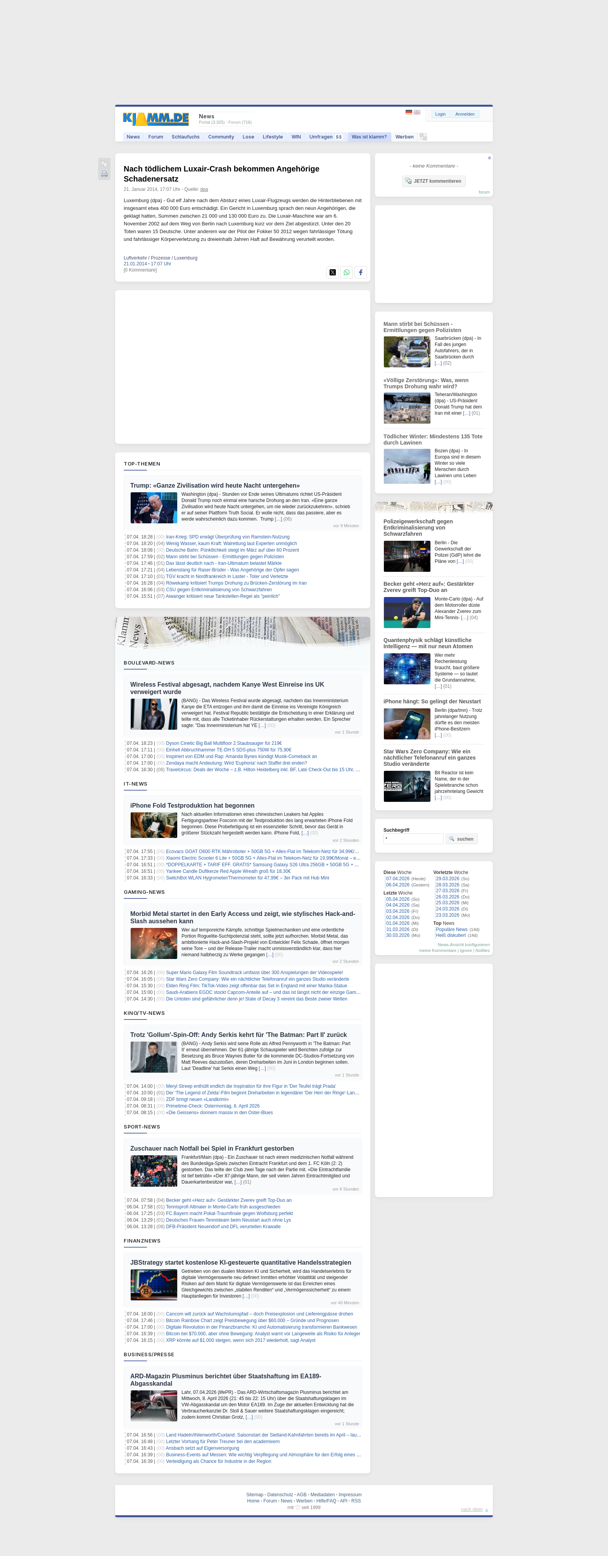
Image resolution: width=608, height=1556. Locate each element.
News (133, 137)
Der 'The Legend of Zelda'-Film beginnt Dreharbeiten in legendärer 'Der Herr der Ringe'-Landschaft (268, 1093)
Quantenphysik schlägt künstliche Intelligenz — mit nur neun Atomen (428, 643)
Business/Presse (149, 1354)
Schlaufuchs (186, 137)
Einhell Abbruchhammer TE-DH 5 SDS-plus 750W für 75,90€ (228, 750)
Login (440, 114)
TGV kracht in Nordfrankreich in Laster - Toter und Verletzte (227, 576)
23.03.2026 (447, 915)
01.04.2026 (397, 923)
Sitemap (254, 1494)
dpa (204, 189)
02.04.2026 (397, 917)
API (343, 1501)
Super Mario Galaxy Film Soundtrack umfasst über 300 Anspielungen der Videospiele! (254, 972)
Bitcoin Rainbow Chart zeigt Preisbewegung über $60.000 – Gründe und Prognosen (252, 1320)
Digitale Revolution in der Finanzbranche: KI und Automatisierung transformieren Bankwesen (261, 1327)
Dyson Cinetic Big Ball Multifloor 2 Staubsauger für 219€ (224, 743)
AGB (301, 1494)
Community (221, 137)
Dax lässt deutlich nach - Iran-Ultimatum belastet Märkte (224, 563)
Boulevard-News (149, 662)
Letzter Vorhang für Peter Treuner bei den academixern (223, 1441)
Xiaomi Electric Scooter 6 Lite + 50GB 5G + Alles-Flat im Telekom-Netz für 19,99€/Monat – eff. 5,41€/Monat (276, 858)
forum (484, 192)
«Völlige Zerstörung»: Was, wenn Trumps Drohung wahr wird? (426, 383)
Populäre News (452, 929)
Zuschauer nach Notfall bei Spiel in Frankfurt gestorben (212, 1148)
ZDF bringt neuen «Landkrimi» (197, 1099)
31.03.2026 (397, 929)
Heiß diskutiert (451, 935)
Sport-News (142, 1126)
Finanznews (142, 1241)
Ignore (466, 950)
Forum (156, 137)
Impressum (350, 1494)
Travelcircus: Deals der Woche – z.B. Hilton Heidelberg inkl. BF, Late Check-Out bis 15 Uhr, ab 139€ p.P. (273, 769)
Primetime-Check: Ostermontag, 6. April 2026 (212, 1106)
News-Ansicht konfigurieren (464, 944)
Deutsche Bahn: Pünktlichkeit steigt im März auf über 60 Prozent (232, 550)
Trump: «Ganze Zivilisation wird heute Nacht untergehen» (215, 485)
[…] (278, 519)
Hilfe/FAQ (326, 1501)
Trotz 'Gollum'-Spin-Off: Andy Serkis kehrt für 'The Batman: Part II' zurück (238, 1035)
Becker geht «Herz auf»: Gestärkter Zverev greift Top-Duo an (229, 1200)
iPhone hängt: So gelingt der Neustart (432, 701)
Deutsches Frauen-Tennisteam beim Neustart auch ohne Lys (228, 1220)
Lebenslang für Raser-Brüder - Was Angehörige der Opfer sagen (232, 570)
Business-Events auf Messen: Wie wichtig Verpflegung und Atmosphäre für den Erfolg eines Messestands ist (278, 1454)
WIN (296, 137)
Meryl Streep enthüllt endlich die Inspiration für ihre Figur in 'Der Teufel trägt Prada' (251, 1086)
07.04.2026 (397, 878)
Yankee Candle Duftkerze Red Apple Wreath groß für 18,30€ (228, 871)
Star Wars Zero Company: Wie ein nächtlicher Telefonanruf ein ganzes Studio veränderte (257, 979)
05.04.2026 (397, 899)
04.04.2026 (397, 905)
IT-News (136, 784)
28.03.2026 (447, 885)
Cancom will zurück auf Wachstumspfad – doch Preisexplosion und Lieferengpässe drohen (259, 1314)
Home (253, 1501)
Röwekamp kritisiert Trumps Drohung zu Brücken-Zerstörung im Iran (236, 583)
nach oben (472, 1509)
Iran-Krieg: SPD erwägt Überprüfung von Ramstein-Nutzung (228, 537)
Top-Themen (142, 463)
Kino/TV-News (144, 1013)
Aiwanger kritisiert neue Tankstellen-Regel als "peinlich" (223, 596)
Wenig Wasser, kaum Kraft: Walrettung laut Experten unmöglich (231, 543)
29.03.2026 (447, 878)
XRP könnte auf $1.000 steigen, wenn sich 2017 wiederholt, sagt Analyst (240, 1340)
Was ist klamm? (369, 137)
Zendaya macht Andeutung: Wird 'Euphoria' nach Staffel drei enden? (236, 763)
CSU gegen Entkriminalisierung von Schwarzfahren (219, 589)
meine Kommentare (437, 950)
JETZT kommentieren (433, 181)
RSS (356, 1501)
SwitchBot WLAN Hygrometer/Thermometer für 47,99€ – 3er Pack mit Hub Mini (247, 878)
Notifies (482, 950)
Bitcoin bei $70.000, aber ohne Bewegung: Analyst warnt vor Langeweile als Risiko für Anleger (263, 1333)
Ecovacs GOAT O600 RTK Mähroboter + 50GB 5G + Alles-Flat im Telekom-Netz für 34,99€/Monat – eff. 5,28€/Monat (286, 851)
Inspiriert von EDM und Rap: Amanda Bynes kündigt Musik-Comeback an (241, 756)
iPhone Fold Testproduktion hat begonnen (192, 805)
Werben (405, 137)
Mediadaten (323, 1494)
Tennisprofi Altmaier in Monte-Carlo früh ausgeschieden (223, 1207)
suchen (461, 839)
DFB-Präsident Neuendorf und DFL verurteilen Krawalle (223, 1226)
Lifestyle (273, 137)
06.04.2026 (397, 885)
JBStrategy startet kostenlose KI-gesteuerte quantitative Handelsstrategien (240, 1262)
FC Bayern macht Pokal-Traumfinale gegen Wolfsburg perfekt (229, 1213)
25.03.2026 (447, 902)
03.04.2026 (397, 911)
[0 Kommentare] (140, 270)
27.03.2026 (447, 890)
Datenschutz (280, 1494)
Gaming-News (144, 892)
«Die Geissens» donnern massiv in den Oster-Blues (219, 1112)
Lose (248, 137)
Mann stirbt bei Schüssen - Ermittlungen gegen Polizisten (225, 556)
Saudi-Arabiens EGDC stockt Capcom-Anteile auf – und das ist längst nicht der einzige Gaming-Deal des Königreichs (287, 992)
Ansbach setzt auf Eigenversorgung (202, 1448)
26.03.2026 (447, 897)
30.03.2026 (397, 935)
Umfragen (326, 137)
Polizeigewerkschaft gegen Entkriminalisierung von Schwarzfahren (418, 527)
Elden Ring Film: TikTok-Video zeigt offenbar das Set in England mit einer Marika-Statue (256, 985)
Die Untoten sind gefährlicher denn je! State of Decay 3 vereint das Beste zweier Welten (256, 999)
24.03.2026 (447, 909)
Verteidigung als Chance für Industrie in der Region (218, 1461)
